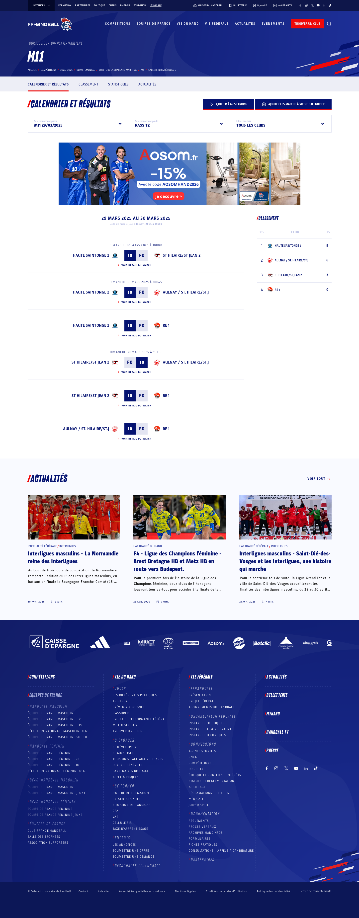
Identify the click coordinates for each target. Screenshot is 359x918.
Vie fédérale (217, 24)
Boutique (99, 5)
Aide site (103, 891)
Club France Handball (47, 831)
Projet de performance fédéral (140, 719)
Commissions (203, 744)
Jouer (120, 688)
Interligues (67, 546)
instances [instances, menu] (42, 5)
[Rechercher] (329, 24)
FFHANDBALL (202, 688)
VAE (115, 817)
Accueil (32, 70)
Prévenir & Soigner (129, 707)
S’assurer (121, 713)
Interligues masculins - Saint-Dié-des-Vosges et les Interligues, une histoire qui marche (285, 561)
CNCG (193, 757)
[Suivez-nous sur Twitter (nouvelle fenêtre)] (312, 5)
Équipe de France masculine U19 (55, 725)
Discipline (197, 769)
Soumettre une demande (133, 856)
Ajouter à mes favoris (228, 104)
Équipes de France (154, 24)
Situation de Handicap (131, 805)
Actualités (245, 24)
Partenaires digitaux (130, 771)
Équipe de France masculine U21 (55, 719)
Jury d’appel (199, 805)
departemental (86, 70)
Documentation (205, 814)
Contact (83, 891)
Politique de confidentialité (273, 891)
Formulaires (199, 839)
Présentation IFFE (127, 799)
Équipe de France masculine (52, 713)
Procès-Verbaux (202, 827)
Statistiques (118, 84)
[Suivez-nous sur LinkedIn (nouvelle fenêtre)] (324, 5)
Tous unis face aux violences (138, 759)
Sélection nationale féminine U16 (56, 771)
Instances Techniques (207, 735)
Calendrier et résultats (48, 84)
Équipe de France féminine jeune (55, 815)
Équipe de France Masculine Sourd (57, 737)
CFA (116, 811)
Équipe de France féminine (50, 753)
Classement (88, 84)
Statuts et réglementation (211, 781)
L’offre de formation (131, 793)
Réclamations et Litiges (209, 793)
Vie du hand (188, 24)
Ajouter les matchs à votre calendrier (293, 104)
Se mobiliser (123, 753)
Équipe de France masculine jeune (57, 793)
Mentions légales (185, 891)
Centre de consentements (315, 891)
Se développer (125, 747)
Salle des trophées (44, 837)
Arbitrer (120, 701)
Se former (124, 786)
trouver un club (307, 24)
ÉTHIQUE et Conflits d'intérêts (215, 775)
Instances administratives (211, 729)
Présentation (200, 695)
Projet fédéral (201, 701)
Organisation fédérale (213, 716)
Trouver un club (127, 731)
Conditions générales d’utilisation (226, 891)
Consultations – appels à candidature (221, 850)
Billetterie (277, 695)
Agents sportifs (202, 751)
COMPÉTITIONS (200, 763)
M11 (142, 70)
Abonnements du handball (212, 707)
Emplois (125, 5)
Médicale (196, 799)
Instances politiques (206, 723)
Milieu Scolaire (126, 725)
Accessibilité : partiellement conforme (141, 891)
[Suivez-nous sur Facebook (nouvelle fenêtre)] (300, 5)
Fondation (140, 5)
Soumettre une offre (131, 850)
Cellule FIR (122, 823)
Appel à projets (126, 777)
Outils (112, 5)
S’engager (125, 740)
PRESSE (272, 750)
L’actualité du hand (147, 546)
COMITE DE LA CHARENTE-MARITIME (118, 70)
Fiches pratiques (203, 844)
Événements (273, 24)
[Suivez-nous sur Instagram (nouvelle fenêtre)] (306, 5)
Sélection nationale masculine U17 (58, 731)
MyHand (273, 713)
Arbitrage (197, 787)
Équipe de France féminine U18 (53, 765)
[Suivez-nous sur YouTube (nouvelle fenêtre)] (318, 5)
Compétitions (117, 24)
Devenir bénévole (128, 765)
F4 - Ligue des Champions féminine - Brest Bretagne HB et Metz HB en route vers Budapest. (177, 561)
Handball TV (278, 732)
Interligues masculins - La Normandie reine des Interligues (73, 557)
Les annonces (124, 844)
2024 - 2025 (66, 70)
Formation (64, 5)
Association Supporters (48, 842)
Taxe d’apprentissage (130, 829)
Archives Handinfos (206, 833)
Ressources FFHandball (138, 866)
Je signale (156, 5)
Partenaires (82, 5)
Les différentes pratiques (135, 695)
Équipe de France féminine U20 (54, 759)
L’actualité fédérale (42, 546)
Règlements (199, 821)
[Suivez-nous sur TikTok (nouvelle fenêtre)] (330, 5)
